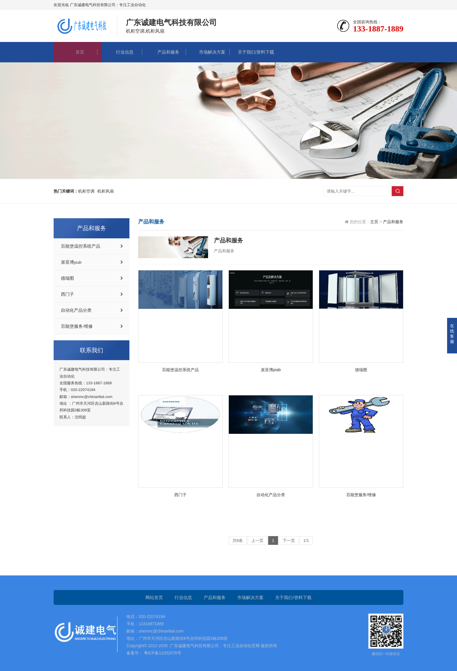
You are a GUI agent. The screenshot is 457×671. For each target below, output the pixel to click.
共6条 (238, 540)
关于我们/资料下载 (251, 52)
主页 (374, 221)
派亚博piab (71, 262)
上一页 (257, 540)
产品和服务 (164, 52)
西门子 (67, 294)
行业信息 (120, 52)
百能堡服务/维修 (77, 326)
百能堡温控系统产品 (80, 246)
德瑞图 (67, 278)
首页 (75, 52)
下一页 (289, 540)
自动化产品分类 (76, 310)
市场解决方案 (208, 52)
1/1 (306, 540)
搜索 (397, 191)
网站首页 (154, 597)
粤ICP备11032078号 (162, 653)
